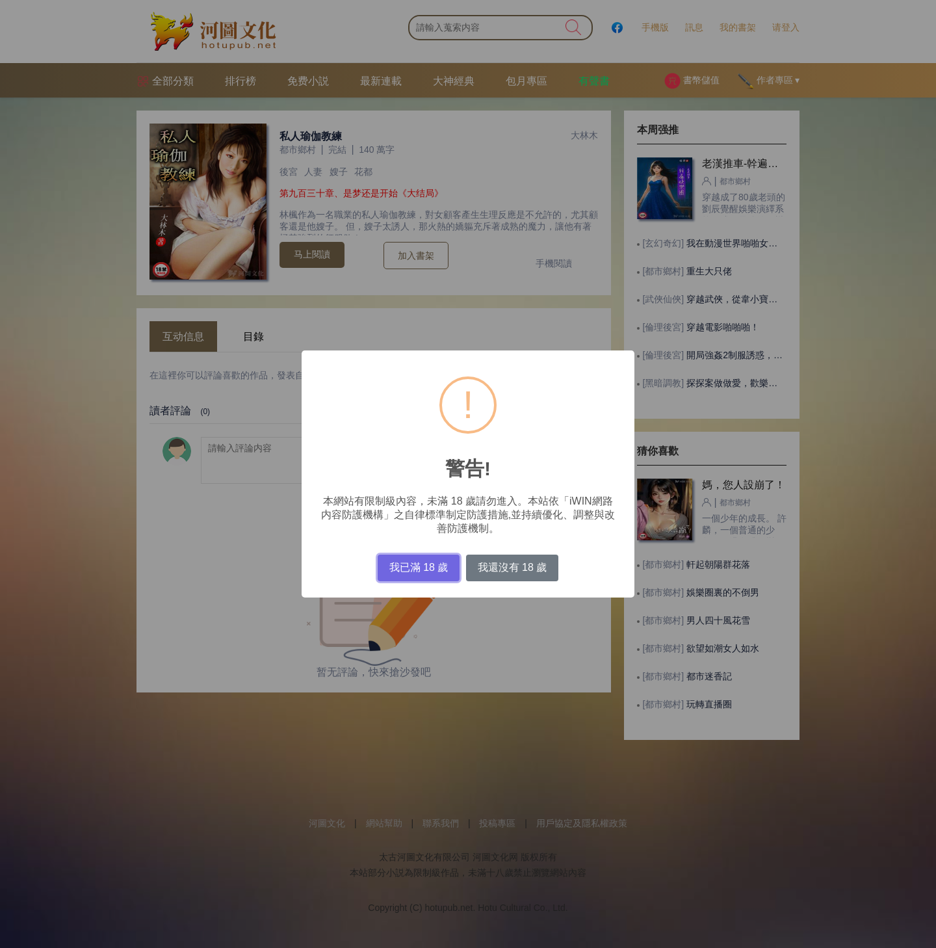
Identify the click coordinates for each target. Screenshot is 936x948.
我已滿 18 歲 (418, 567)
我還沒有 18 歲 (512, 567)
